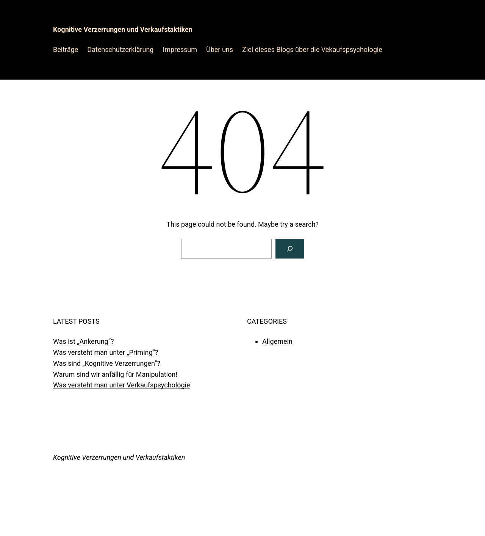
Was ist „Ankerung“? (83, 341)
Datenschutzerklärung (120, 49)
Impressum (180, 49)
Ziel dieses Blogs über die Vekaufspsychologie (312, 49)
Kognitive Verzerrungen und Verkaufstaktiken (122, 29)
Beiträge (65, 49)
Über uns (219, 49)
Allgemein (277, 341)
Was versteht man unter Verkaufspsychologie (121, 385)
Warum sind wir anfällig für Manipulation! (115, 374)
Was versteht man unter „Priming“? (105, 352)
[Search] (289, 249)
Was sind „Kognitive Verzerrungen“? (106, 363)
